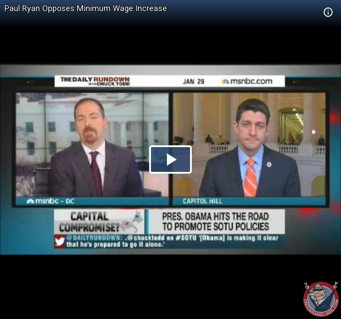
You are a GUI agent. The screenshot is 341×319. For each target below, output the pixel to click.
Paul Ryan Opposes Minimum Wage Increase (85, 8)
